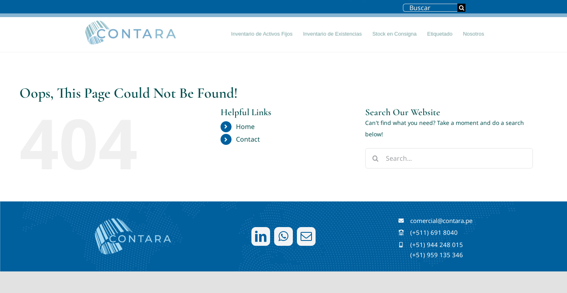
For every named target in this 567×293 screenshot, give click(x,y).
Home (245, 126)
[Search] (461, 8)
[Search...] (449, 158)
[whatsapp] (283, 236)
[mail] (306, 236)
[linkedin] (260, 236)
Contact (248, 139)
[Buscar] (430, 8)
